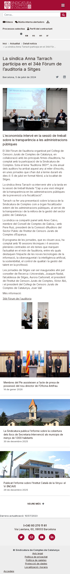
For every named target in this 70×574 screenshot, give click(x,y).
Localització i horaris (36, 567)
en (40, 35)
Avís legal (37, 553)
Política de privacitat (36, 556)
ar (47, 35)
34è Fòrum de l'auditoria (17, 298)
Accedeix (9, 571)
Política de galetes (36, 560)
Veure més (34, 503)
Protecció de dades (36, 563)
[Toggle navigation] (63, 5)
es (33, 35)
